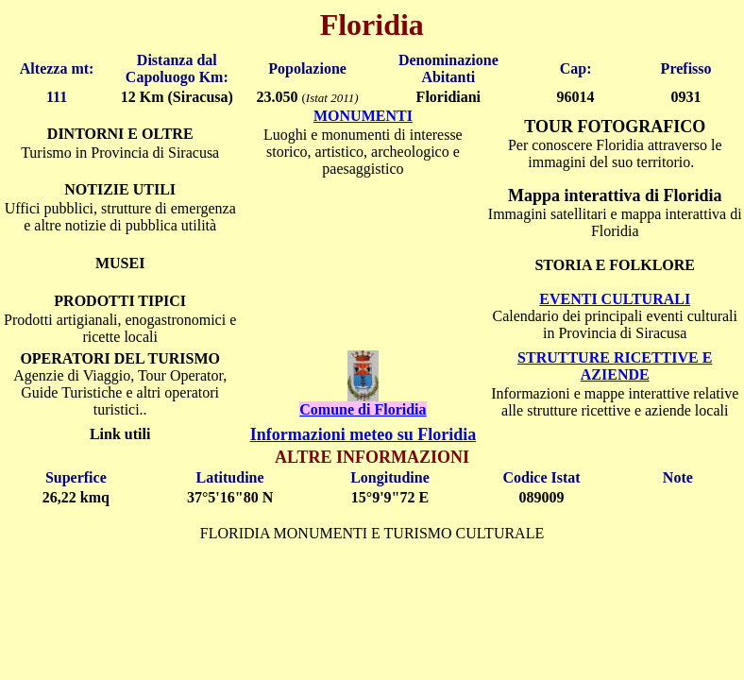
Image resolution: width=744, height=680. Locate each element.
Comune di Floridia (362, 409)
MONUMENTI (363, 116)
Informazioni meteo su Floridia (363, 434)
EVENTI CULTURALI (614, 299)
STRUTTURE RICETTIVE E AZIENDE (614, 365)
